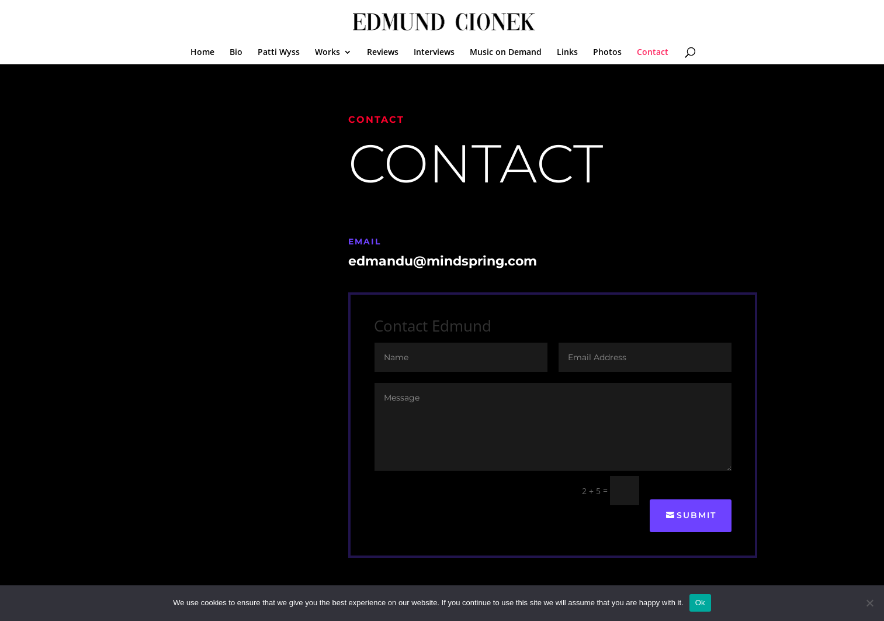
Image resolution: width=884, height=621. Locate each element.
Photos (607, 52)
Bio (236, 52)
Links (567, 52)
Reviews (382, 52)
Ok (700, 602)
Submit (696, 515)
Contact (652, 52)
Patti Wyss (279, 52)
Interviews (434, 52)
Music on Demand (506, 52)
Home (202, 52)
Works (327, 52)
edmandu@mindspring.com (442, 261)
